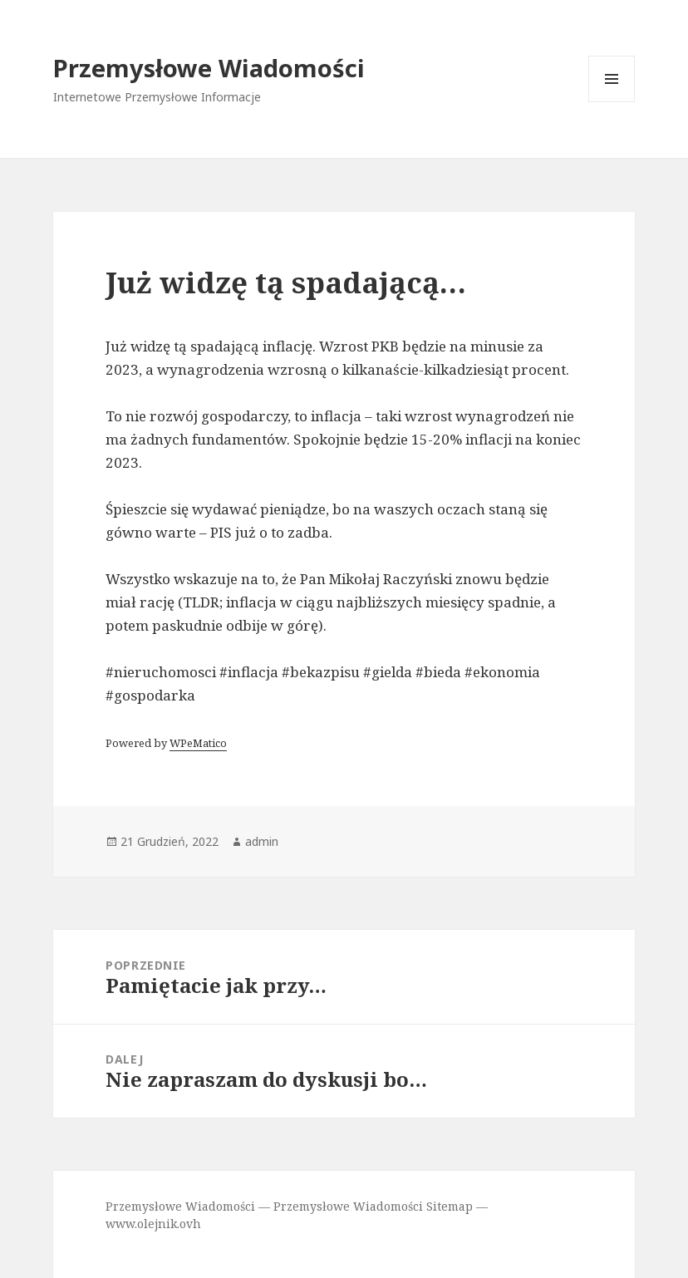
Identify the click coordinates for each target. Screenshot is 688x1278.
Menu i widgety (612, 101)
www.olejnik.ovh (153, 1223)
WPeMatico (198, 742)
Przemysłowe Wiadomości (209, 68)
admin (261, 841)
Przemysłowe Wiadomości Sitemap (373, 1206)
